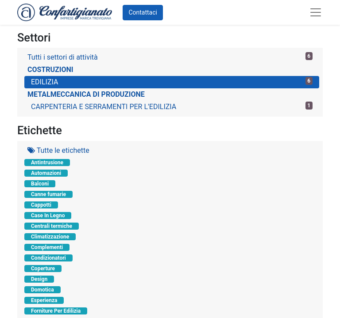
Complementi (47, 247)
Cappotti (41, 205)
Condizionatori (48, 258)
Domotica (42, 290)
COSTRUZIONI (50, 69)
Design (39, 279)
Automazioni (46, 173)
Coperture (43, 268)
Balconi (40, 184)
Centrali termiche (51, 226)
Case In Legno (48, 215)
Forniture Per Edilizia (56, 311)
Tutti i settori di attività (170, 56)
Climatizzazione (50, 237)
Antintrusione (47, 162)
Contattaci (142, 12)
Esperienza (44, 300)
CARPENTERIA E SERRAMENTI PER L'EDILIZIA (172, 106)
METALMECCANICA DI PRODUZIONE (86, 94)
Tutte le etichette (58, 150)
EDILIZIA (172, 81)
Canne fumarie (48, 194)
